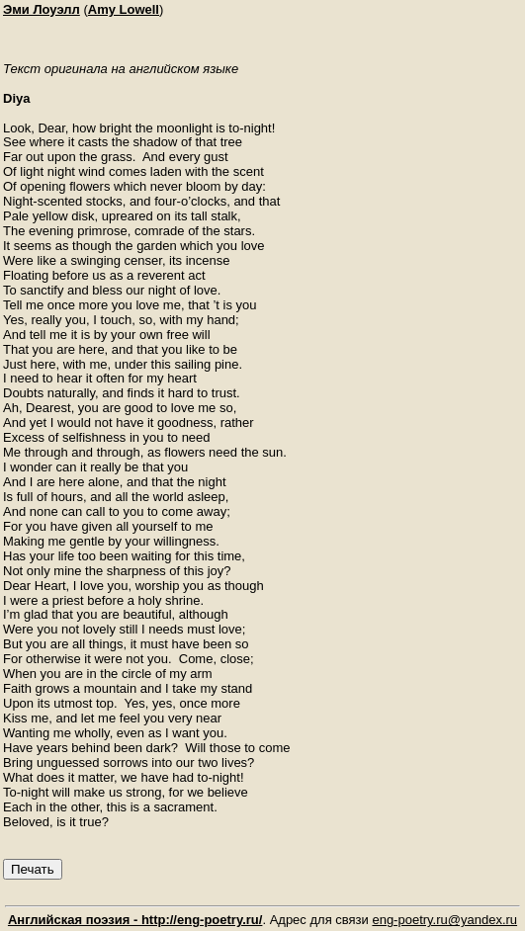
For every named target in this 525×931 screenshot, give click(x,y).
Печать (32, 869)
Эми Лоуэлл (41, 9)
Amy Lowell (123, 9)
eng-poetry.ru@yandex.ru (444, 919)
